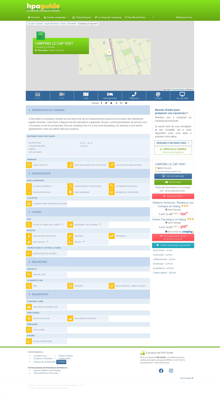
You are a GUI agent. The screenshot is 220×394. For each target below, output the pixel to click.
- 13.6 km (163, 263)
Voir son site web (173, 176)
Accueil (34, 17)
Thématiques (81, 17)
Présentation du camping (47, 110)
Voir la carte (173, 182)
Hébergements (40, 173)
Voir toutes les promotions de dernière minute (173, 237)
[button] (151, 17)
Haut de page (186, 378)
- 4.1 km (162, 250)
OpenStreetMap (178, 90)
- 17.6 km (163, 268)
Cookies (61, 362)
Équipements (38, 294)
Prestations (38, 262)
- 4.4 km (162, 255)
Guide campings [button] (55, 17)
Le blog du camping (108, 17)
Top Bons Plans (135, 17)
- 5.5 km (164, 259)
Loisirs (35, 212)
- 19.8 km (164, 272)
